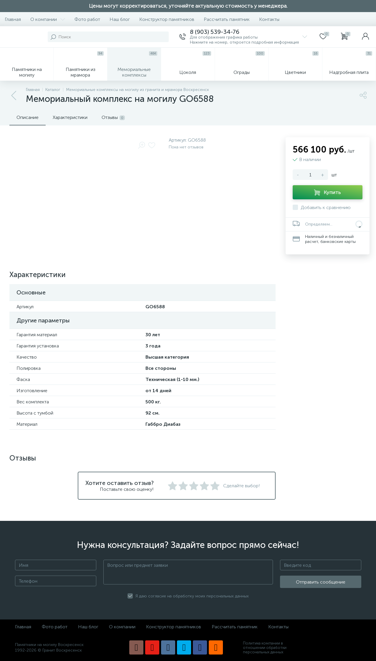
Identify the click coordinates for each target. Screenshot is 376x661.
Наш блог (120, 19)
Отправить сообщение (320, 582)
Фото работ (87, 19)
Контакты (269, 19)
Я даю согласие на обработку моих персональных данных (192, 596)
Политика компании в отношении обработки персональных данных (264, 647)
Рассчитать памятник (227, 19)
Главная (13, 19)
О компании (47, 19)
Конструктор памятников (166, 19)
